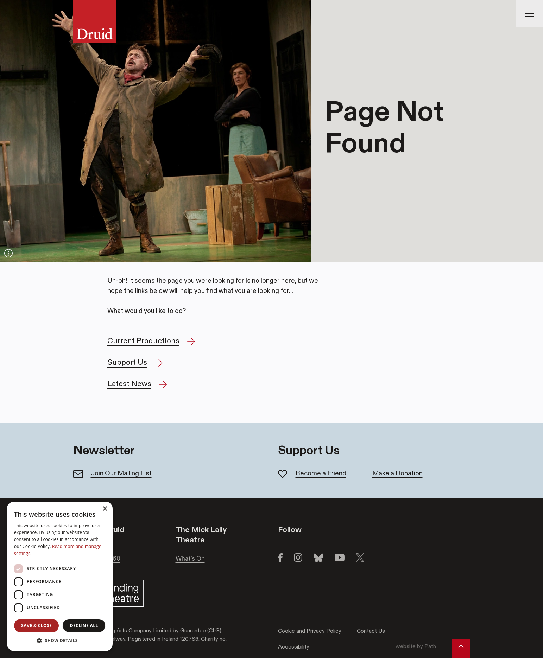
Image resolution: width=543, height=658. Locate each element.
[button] (60, 640)
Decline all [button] (84, 625)
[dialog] (60, 576)
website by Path (416, 646)
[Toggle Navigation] (529, 13)
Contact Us (371, 630)
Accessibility (293, 646)
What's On (190, 558)
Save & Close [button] (36, 625)
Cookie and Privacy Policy (309, 630)
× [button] (104, 509)
